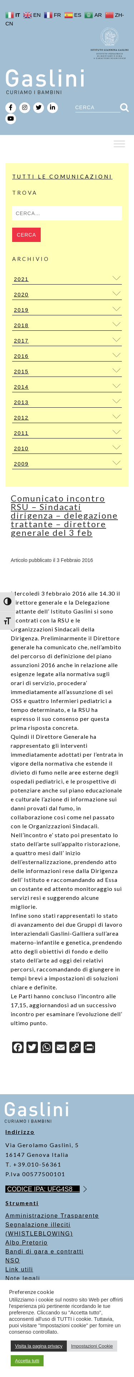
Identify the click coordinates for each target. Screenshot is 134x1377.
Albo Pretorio (26, 1243)
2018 (21, 325)
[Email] (61, 1048)
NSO (12, 1260)
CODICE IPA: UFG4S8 (43, 1189)
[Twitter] (32, 1048)
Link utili (19, 1269)
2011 (21, 433)
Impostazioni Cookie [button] (92, 1346)
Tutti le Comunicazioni (62, 176)
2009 (21, 464)
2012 (21, 417)
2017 (21, 341)
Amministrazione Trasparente (52, 1216)
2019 (21, 310)
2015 (21, 371)
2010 (21, 448)
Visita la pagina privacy (39, 1346)
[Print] (89, 1048)
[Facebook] (18, 1048)
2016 (21, 356)
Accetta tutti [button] (27, 1360)
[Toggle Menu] (119, 143)
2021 (21, 279)
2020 (21, 294)
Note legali (22, 1278)
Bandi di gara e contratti (44, 1251)
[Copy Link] (75, 1048)
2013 (21, 402)
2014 (21, 387)
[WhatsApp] (46, 1048)
